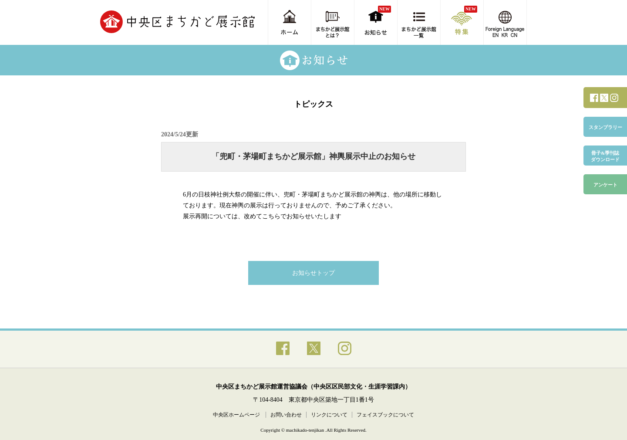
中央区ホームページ (237, 415)
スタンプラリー (605, 127)
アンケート (605, 184)
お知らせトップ (313, 273)
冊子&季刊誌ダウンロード (605, 156)
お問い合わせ (286, 415)
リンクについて (329, 415)
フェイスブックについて (385, 415)
